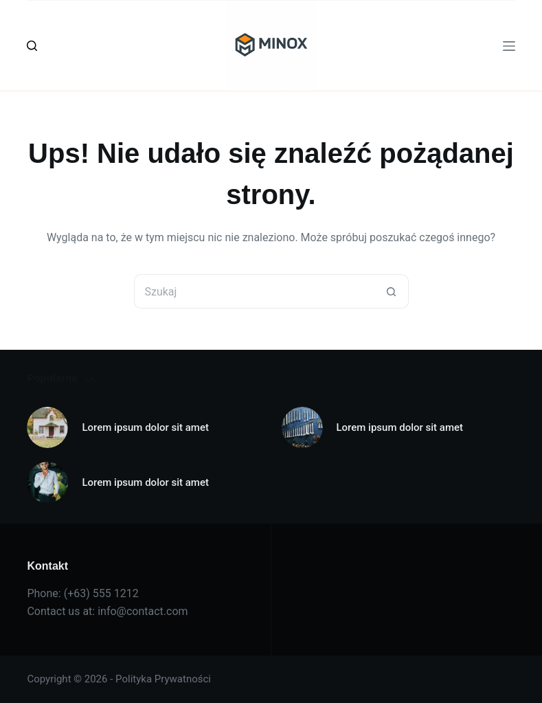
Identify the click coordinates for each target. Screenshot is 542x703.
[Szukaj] (32, 46)
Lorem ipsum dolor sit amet (145, 427)
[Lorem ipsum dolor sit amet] (47, 427)
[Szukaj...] (254, 291)
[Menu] (509, 46)
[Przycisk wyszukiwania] (391, 291)
